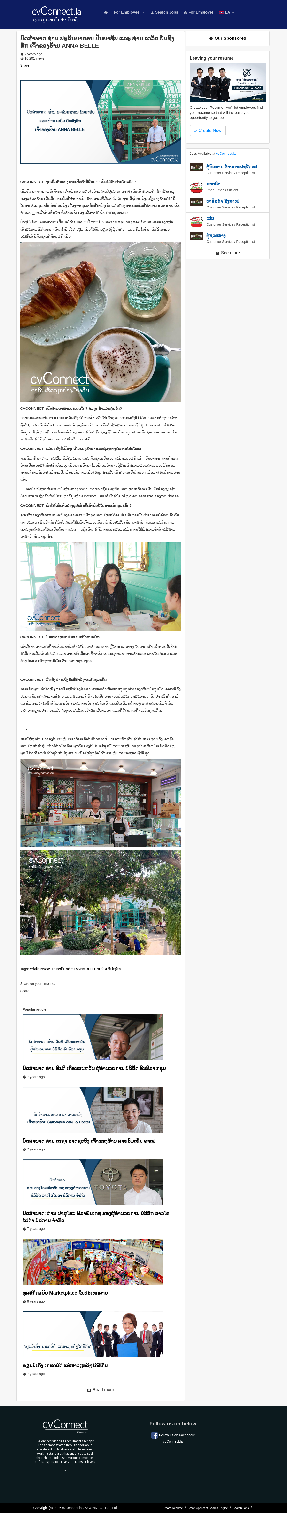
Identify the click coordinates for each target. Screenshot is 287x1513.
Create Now (208, 130)
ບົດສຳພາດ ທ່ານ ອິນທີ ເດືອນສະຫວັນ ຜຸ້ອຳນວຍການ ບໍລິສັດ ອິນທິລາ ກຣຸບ (94, 1068)
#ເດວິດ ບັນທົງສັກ (109, 969)
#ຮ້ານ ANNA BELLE (81, 969)
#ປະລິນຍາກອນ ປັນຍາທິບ (47, 969)
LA (227, 12)
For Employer (198, 12)
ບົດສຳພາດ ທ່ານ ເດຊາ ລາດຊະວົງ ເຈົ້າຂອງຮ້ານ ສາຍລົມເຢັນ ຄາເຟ (89, 1141)
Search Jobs (164, 12)
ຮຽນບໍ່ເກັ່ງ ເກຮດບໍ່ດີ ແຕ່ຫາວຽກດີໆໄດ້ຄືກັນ (65, 1365)
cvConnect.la (226, 153)
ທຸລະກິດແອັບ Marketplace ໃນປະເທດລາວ (65, 1293)
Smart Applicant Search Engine (208, 1508)
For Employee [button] (129, 12)
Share (24, 65)
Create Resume (173, 1508)
